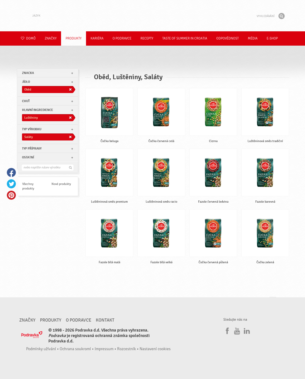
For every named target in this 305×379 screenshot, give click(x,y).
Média (253, 38)
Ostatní (28, 157)
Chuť (26, 101)
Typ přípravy (32, 148)
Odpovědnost (227, 38)
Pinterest (11, 195)
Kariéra (97, 38)
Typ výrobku (31, 129)
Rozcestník (126, 349)
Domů (28, 38)
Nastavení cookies (155, 349)
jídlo (26, 82)
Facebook (11, 172)
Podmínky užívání (41, 349)
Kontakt (105, 320)
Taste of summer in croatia (184, 38)
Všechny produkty (28, 186)
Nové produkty (61, 184)
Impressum (104, 349)
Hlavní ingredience (37, 110)
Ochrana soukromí (75, 349)
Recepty (146, 38)
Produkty (73, 38)
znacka (28, 73)
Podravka (152, 16)
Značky (51, 38)
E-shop (272, 38)
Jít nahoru (272, 301)
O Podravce (122, 38)
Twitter (11, 183)
